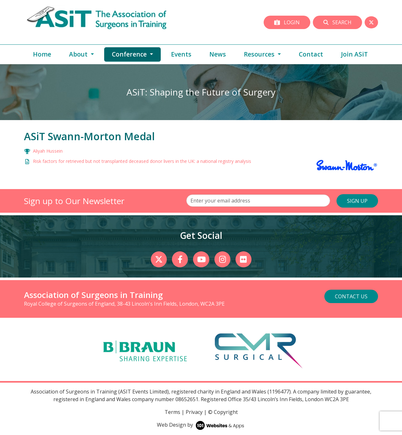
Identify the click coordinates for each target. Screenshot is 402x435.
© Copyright (223, 412)
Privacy (194, 412)
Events (181, 54)
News (217, 54)
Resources (260, 54)
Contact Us (351, 296)
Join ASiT (354, 54)
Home (42, 54)
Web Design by (201, 424)
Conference (136, 54)
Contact (311, 54)
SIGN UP (357, 200)
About (79, 54)
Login (287, 22)
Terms (172, 412)
